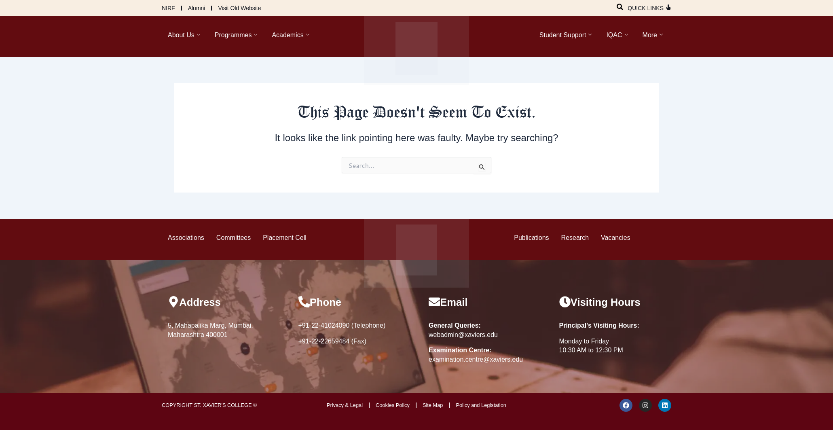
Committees (233, 237)
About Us (184, 35)
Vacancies (615, 237)
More (653, 35)
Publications (531, 237)
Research (575, 237)
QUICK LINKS (646, 8)
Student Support (565, 35)
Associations (186, 237)
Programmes (236, 35)
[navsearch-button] (620, 5)
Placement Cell (285, 237)
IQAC (617, 35)
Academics (290, 35)
